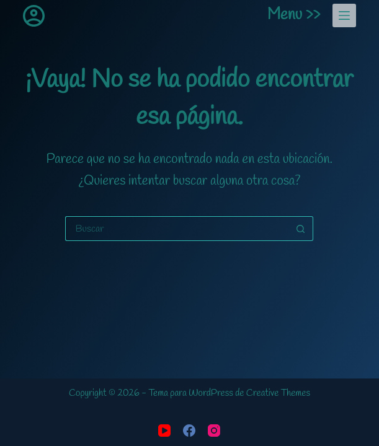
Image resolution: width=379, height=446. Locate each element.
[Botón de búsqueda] (300, 228)
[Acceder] (34, 16)
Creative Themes (278, 393)
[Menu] (344, 15)
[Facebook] (189, 430)
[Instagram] (214, 430)
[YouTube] (164, 430)
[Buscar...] (176, 228)
